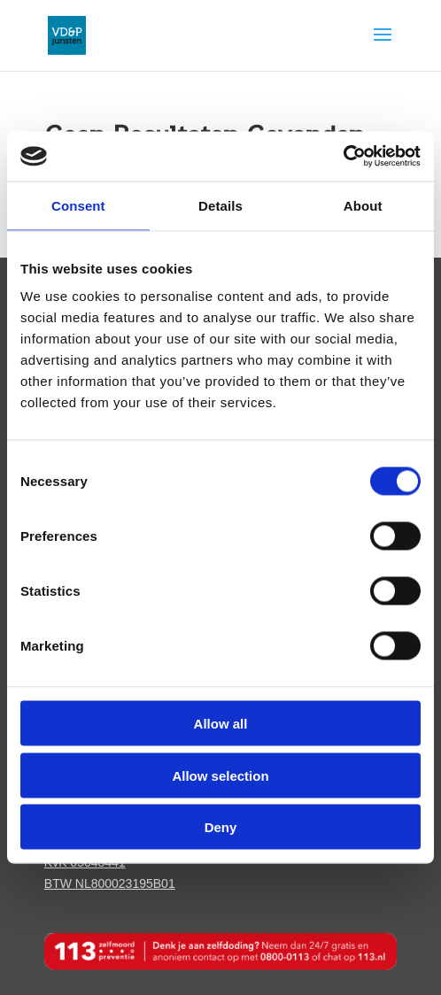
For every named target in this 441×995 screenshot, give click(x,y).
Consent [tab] (78, 204)
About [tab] (363, 204)
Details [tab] (220, 204)
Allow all (221, 723)
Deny (221, 827)
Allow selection (220, 775)
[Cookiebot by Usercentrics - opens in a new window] (343, 156)
